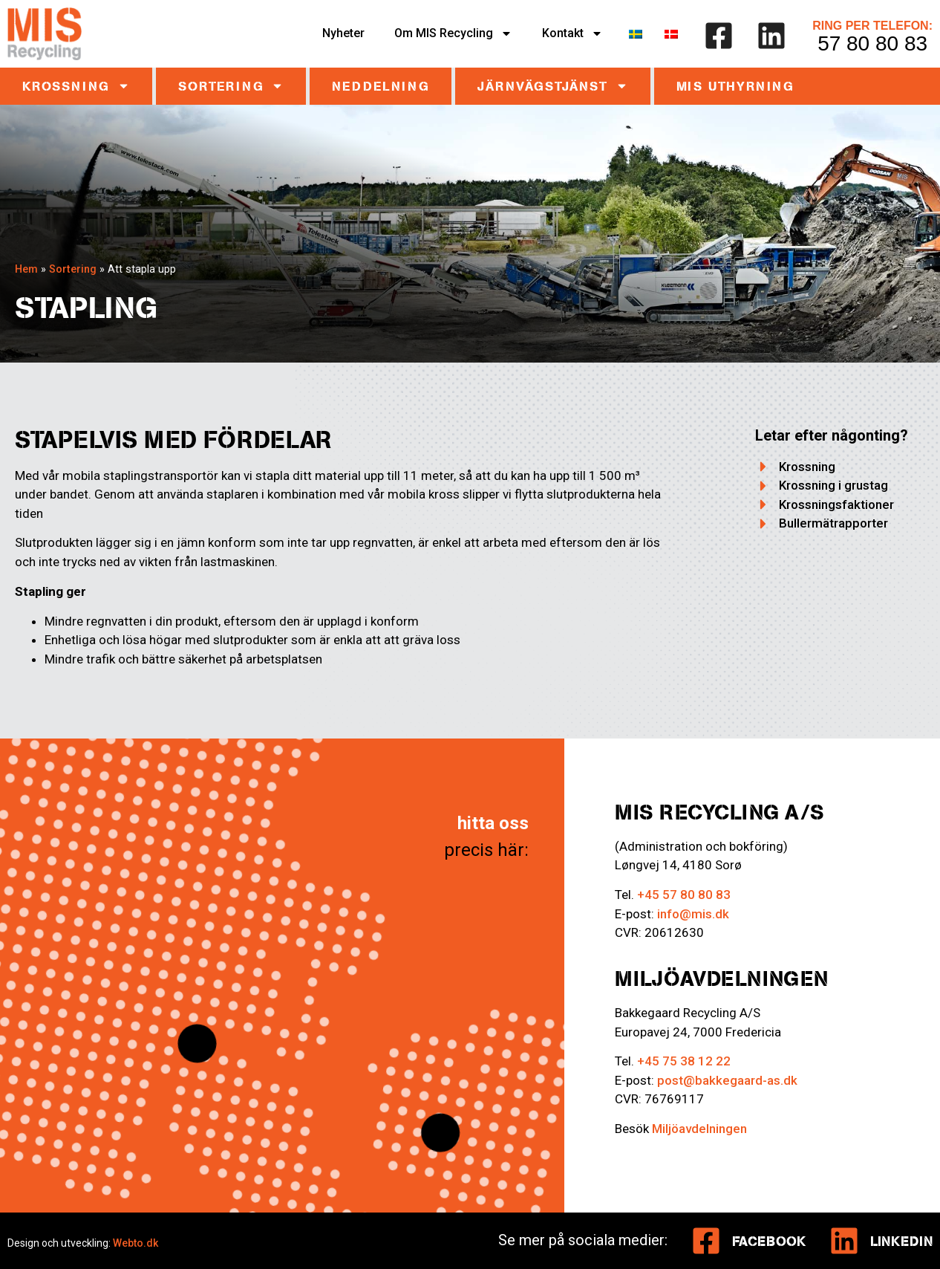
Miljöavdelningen (699, 1128)
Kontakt (572, 33)
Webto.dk (135, 1243)
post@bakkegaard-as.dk (727, 1080)
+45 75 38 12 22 (684, 1061)
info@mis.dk (693, 913)
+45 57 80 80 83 (684, 894)
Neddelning (380, 86)
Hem (26, 269)
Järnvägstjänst (552, 86)
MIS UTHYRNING (735, 86)
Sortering (231, 86)
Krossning (76, 86)
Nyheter (343, 33)
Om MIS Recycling (453, 33)
